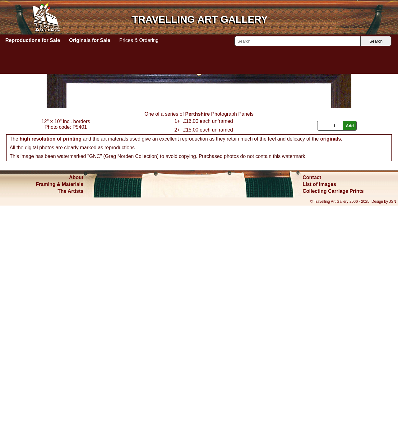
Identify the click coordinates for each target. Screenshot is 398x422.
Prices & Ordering (139, 40)
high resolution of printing (50, 355)
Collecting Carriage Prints (333, 407)
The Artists (70, 407)
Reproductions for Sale (32, 40)
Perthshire (197, 330)
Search (375, 41)
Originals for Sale (89, 40)
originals (330, 355)
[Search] (297, 41)
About (76, 393)
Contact (312, 393)
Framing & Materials (59, 400)
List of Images (319, 400)
